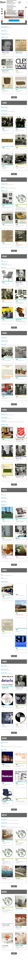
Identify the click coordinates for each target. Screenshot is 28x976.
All (2, 17)
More (14, 97)
